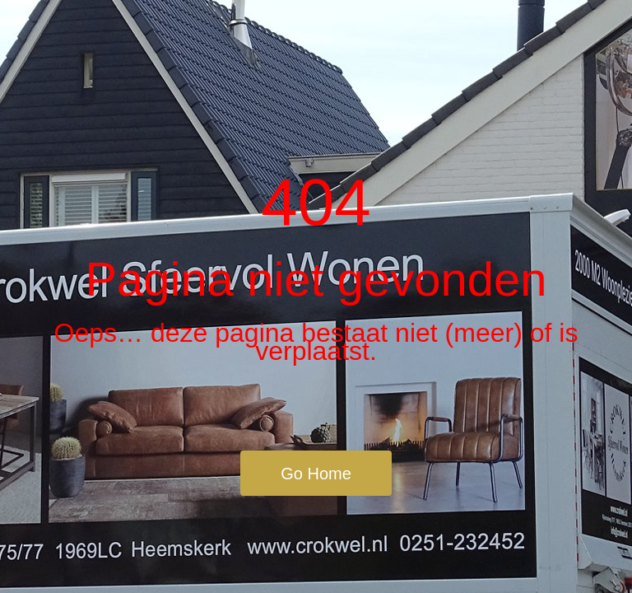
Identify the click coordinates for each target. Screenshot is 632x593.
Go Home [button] (316, 474)
